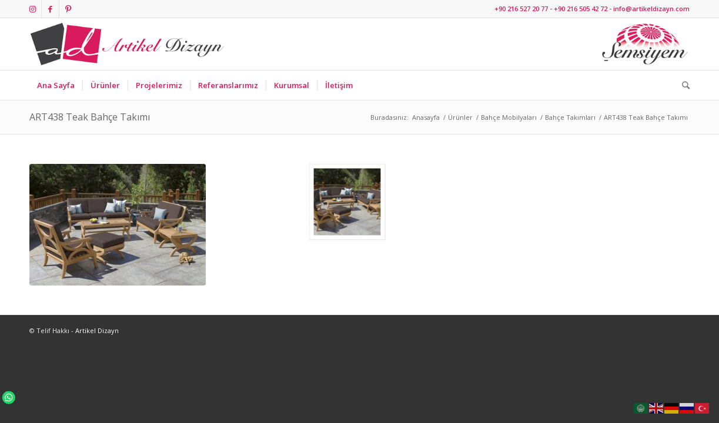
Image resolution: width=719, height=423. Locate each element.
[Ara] (682, 85)
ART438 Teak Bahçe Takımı (89, 116)
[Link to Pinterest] (68, 9)
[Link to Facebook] (50, 9)
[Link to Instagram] (32, 9)
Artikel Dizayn (97, 330)
